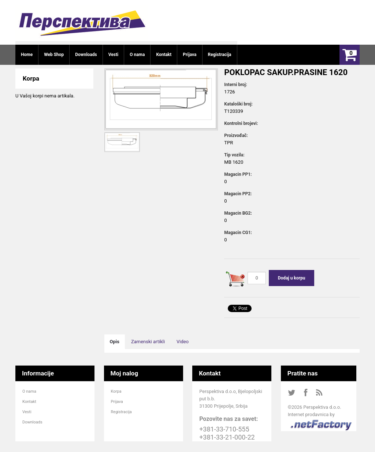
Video (183, 341)
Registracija (121, 412)
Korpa (116, 391)
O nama (29, 391)
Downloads (32, 422)
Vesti (26, 412)
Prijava (117, 401)
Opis (114, 341)
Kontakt (29, 401)
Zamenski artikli (148, 341)
